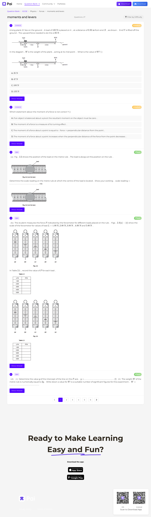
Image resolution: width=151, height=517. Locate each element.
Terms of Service (44, 509)
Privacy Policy (25, 509)
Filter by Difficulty (133, 17)
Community (48, 4)
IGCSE (24, 11)
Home (19, 4)
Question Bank (32, 4)
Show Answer (17, 99)
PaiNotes (61, 4)
